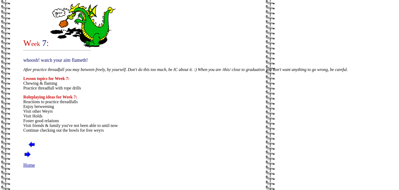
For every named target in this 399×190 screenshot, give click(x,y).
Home (29, 165)
